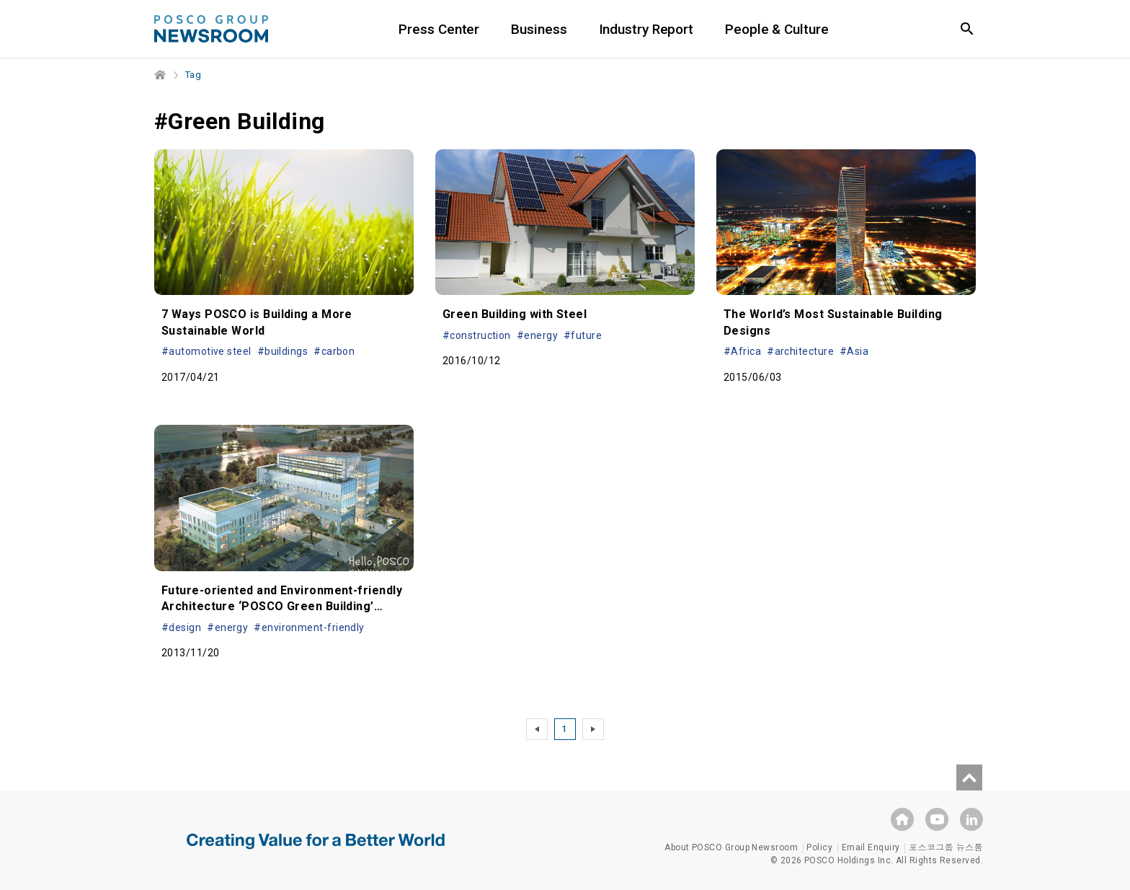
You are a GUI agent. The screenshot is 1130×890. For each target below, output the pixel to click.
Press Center (439, 29)
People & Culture (776, 29)
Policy (819, 847)
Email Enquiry (871, 847)
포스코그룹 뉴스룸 (946, 847)
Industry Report (646, 29)
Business (538, 29)
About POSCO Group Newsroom (731, 847)
